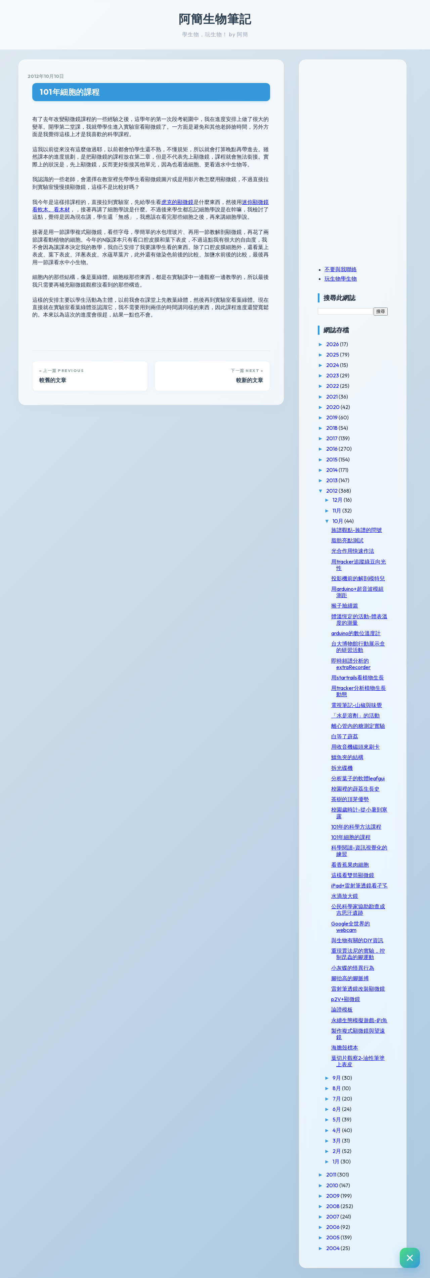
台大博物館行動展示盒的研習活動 (358, 646)
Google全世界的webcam (350, 926)
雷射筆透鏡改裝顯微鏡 (358, 988)
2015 (332, 459)
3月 (337, 1140)
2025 (333, 354)
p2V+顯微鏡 (345, 999)
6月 (337, 1109)
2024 (333, 365)
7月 (337, 1098)
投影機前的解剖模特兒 (358, 578)
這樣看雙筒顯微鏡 (352, 875)
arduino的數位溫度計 (356, 633)
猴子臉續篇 (344, 605)
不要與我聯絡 (341, 269)
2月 (337, 1151)
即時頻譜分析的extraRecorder (351, 663)
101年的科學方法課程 (356, 826)
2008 (333, 1206)
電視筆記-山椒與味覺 (356, 705)
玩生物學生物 (341, 278)
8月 (337, 1088)
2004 (333, 1248)
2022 (333, 385)
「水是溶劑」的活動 (355, 715)
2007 (333, 1216)
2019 (332, 417)
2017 (332, 438)
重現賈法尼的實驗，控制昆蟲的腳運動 (358, 953)
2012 (332, 490)
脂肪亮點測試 (347, 540)
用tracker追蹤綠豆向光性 (358, 564)
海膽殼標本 (344, 1047)
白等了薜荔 (344, 736)
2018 (332, 427)
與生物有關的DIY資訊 (357, 940)
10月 (338, 521)
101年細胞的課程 (70, 92)
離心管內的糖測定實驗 (358, 726)
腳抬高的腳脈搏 (350, 978)
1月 (337, 1161)
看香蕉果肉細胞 (350, 864)
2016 (332, 448)
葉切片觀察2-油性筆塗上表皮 (358, 1061)
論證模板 (342, 1009)
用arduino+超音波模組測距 (357, 592)
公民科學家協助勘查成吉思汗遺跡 (358, 909)
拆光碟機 (342, 768)
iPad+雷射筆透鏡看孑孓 (359, 885)
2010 (332, 1185)
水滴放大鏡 (344, 896)
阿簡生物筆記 (215, 18)
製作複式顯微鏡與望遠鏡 (358, 1033)
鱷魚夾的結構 (347, 757)
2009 (333, 1195)
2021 (332, 396)
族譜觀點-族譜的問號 (356, 530)
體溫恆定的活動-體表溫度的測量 (359, 619)
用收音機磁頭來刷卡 (355, 746)
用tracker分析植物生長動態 (358, 691)
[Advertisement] (360, 115)
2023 (333, 375)
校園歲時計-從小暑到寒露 (359, 812)
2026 (333, 344)
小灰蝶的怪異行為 (352, 967)
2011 (331, 1174)
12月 (338, 499)
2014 (332, 469)
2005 (333, 1237)
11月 (337, 510)
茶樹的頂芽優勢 (350, 799)
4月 (337, 1130)
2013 (332, 480)
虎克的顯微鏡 (177, 202)
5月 (337, 1119)
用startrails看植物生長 (357, 677)
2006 (333, 1227)
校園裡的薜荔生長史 (355, 788)
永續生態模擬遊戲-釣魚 (359, 1020)
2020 (333, 407)
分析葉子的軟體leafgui (358, 778)
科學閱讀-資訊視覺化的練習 (359, 850)
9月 (337, 1077)
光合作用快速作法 (352, 550)
